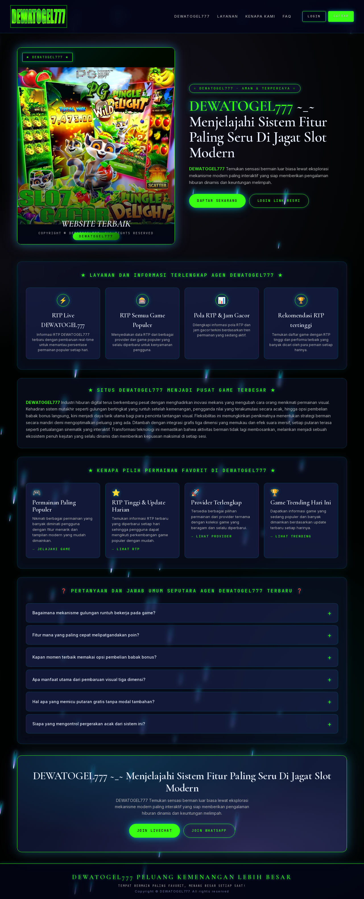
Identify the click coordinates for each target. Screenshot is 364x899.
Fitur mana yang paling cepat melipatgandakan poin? (85, 636)
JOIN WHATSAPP (209, 832)
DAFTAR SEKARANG (217, 200)
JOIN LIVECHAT (154, 832)
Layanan (227, 16)
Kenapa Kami (260, 16)
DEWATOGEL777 (192, 16)
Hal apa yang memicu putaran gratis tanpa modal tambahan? (93, 702)
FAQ (287, 16)
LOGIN (314, 16)
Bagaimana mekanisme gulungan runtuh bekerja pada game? (93, 614)
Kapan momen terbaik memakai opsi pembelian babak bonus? (94, 658)
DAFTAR (341, 16)
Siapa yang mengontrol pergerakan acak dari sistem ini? (88, 724)
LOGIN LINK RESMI (279, 200)
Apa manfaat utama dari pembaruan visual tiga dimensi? (88, 680)
